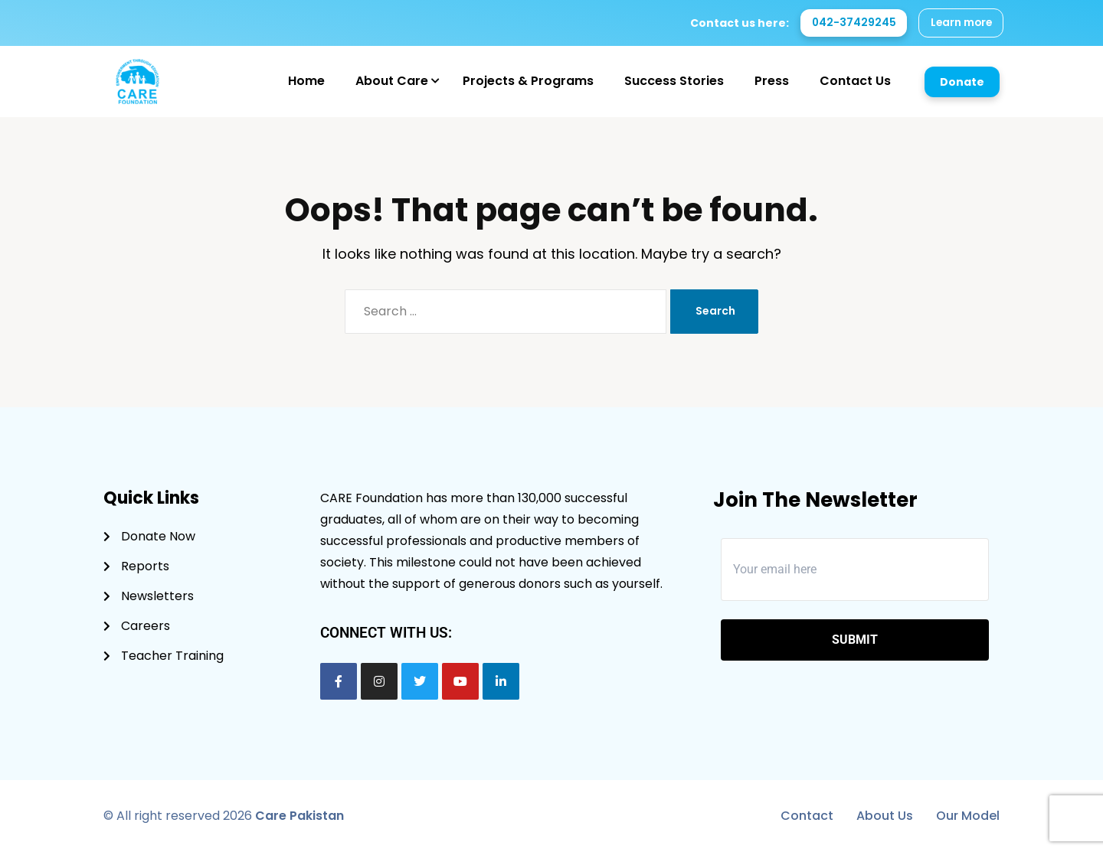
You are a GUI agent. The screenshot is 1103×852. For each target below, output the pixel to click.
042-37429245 (849, 23)
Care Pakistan (299, 815)
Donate (962, 82)
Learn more (959, 23)
